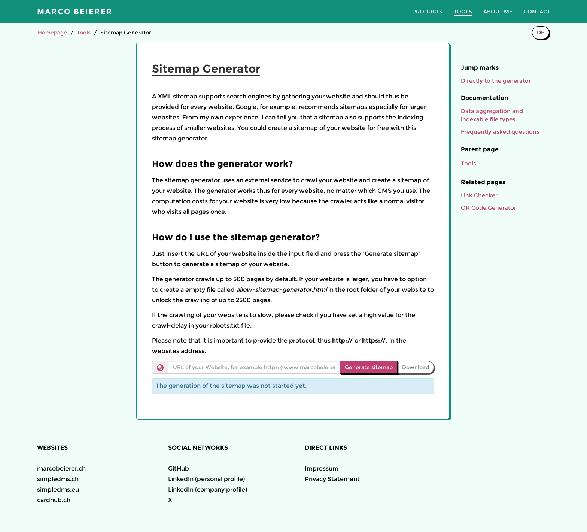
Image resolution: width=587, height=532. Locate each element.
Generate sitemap (369, 367)
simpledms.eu (58, 489)
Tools (463, 11)
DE (540, 32)
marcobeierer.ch (61, 468)
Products (427, 11)
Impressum (321, 468)
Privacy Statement (332, 479)
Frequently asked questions (500, 131)
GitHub (178, 468)
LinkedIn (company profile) (207, 489)
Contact (537, 11)
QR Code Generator (488, 207)
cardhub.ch (53, 500)
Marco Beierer (75, 11)
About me (498, 11)
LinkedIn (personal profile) (206, 479)
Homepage (52, 32)
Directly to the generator (496, 80)
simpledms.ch (58, 479)
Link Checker (479, 195)
